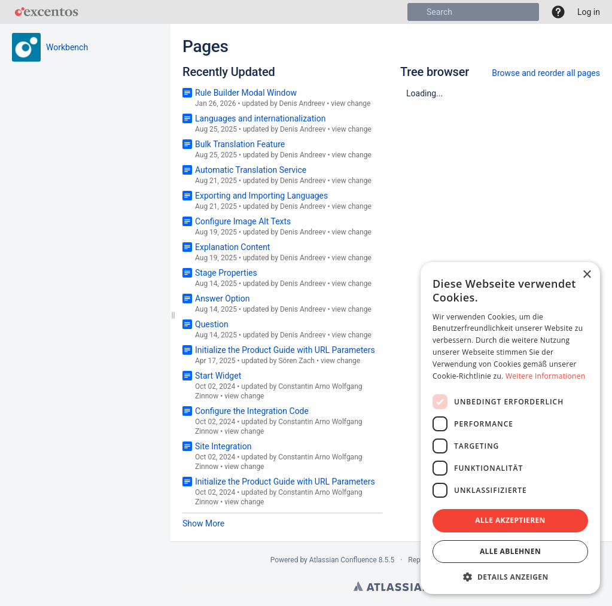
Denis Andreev (302, 103)
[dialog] (510, 428)
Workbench (67, 47)
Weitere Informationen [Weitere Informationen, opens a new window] (546, 376)
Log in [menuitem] (588, 12)
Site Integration (223, 446)
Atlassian (392, 586)
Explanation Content (232, 247)
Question (212, 324)
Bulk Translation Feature (240, 144)
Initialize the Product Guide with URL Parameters (285, 350)
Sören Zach (296, 361)
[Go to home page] (46, 12)
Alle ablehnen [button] (510, 551)
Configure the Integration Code (252, 411)
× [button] (586, 274)
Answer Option (222, 298)
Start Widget (218, 375)
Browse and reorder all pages (546, 73)
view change (350, 103)
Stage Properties (226, 273)
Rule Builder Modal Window (246, 93)
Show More (203, 523)
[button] (558, 12)
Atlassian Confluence (343, 560)
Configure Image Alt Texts (243, 221)
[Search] (416, 12)
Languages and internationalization (260, 118)
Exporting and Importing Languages (261, 195)
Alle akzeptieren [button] (510, 520)
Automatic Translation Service (250, 170)
